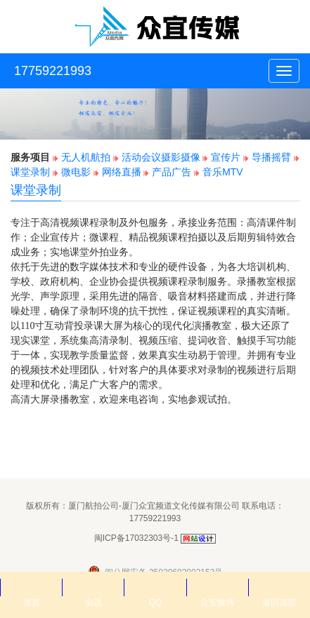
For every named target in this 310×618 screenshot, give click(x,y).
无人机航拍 (85, 157)
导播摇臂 (271, 157)
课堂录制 (30, 171)
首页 (31, 587)
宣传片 (225, 157)
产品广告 (173, 171)
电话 (93, 587)
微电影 (76, 171)
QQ (155, 587)
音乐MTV (222, 171)
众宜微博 (217, 587)
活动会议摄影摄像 (161, 157)
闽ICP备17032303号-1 (136, 538)
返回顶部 (279, 587)
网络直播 (121, 171)
